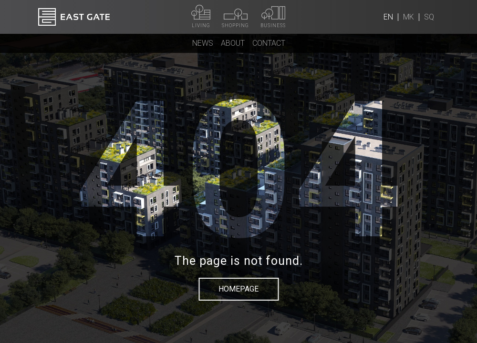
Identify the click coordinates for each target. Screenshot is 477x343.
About (233, 43)
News (202, 43)
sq (429, 16)
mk (408, 16)
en (388, 16)
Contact (268, 43)
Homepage (238, 288)
